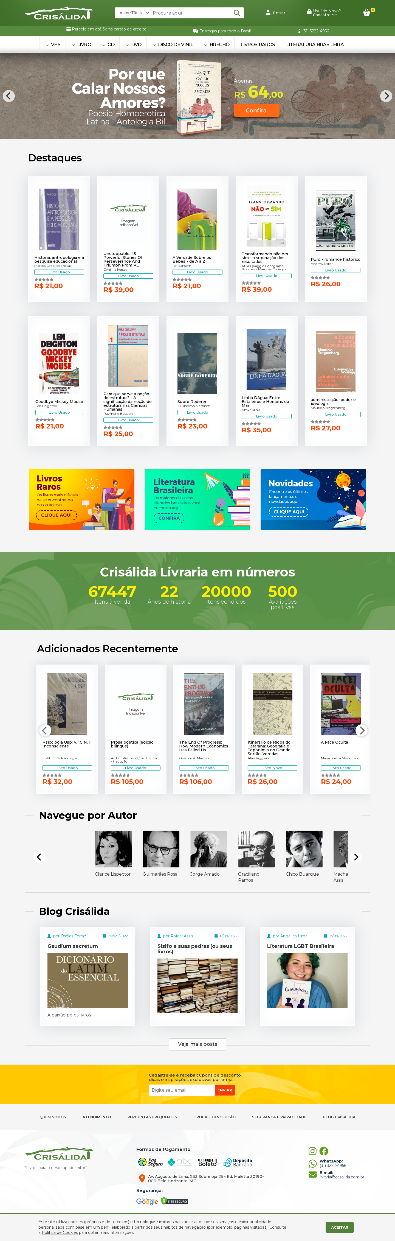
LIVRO (81, 44)
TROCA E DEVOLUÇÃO (215, 1117)
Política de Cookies (60, 1232)
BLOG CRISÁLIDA (339, 1117)
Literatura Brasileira (314, 44)
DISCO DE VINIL (173, 44)
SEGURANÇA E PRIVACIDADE (279, 1117)
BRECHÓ (217, 44)
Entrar (275, 12)
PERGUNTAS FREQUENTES (152, 1117)
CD (108, 44)
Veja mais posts (197, 1044)
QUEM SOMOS (53, 1117)
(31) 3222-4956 (313, 31)
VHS (53, 44)
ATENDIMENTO (97, 1117)
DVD (134, 44)
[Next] (386, 96)
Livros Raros (258, 44)
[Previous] (9, 96)
